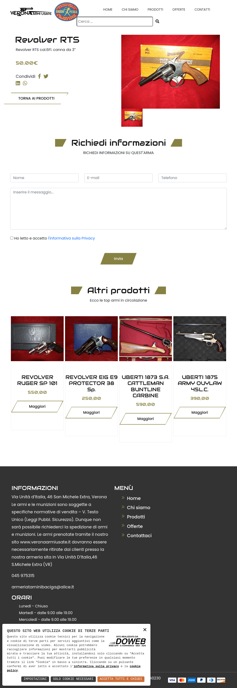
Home (107, 9)
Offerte (178, 9)
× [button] (145, 630)
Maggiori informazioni (37, 408)
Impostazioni (34, 679)
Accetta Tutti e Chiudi (120, 679)
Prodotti (155, 9)
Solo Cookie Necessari (72, 679)
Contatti (202, 9)
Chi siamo (130, 9)
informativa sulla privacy (96, 666)
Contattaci (137, 535)
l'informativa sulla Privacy (71, 238)
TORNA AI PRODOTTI (36, 98)
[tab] (132, 118)
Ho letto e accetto (54, 238)
